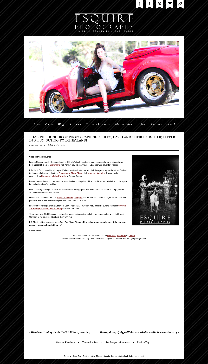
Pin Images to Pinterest (118, 343)
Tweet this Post (90, 343)
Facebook (68, 198)
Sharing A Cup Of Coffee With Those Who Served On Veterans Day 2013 (139, 332)
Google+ (78, 198)
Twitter (60, 198)
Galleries (75, 124)
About (49, 124)
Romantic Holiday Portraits (53, 176)
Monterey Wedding (96, 173)
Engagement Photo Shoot (71, 173)
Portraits (60, 145)
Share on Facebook (65, 343)
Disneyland (55, 165)
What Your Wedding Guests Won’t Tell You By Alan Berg (60, 332)
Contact (156, 124)
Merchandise (124, 124)
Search (171, 124)
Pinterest (111, 236)
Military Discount (98, 124)
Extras (141, 124)
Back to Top (143, 343)
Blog (61, 124)
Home (36, 124)
